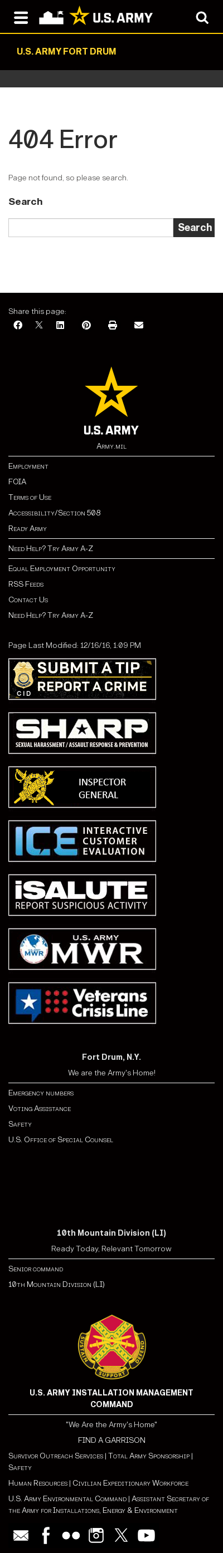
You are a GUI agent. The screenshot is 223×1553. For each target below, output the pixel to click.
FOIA (17, 481)
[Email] (138, 326)
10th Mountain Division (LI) (56, 1284)
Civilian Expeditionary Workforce (130, 1483)
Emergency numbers (41, 1093)
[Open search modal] (202, 17)
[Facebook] (17, 326)
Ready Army (27, 528)
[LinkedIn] (60, 326)
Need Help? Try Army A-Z (50, 548)
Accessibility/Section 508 (54, 513)
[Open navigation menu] (20, 17)
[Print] (112, 326)
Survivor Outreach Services (55, 1456)
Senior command (35, 1269)
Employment (28, 466)
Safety (20, 1124)
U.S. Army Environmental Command (67, 1498)
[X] (39, 326)
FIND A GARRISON (112, 1440)
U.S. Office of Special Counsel (60, 1139)
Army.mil (111, 446)
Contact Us (28, 600)
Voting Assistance (39, 1108)
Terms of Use (29, 497)
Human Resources (37, 1483)
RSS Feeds (25, 584)
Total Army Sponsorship (149, 1456)
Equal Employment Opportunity (61, 568)
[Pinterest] (86, 326)
